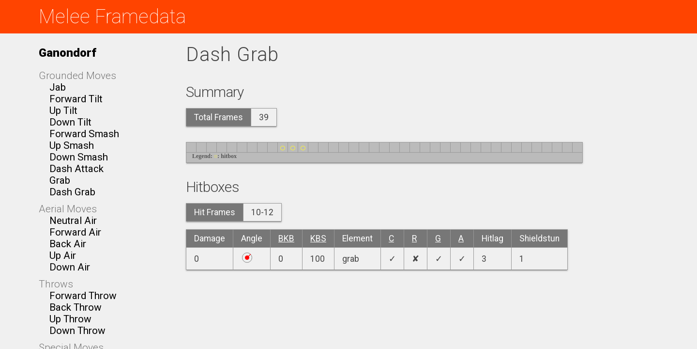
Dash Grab (72, 192)
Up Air (62, 255)
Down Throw (77, 330)
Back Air (67, 244)
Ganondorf (67, 53)
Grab (59, 180)
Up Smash (71, 145)
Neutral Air (73, 220)
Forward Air (75, 232)
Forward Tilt (76, 99)
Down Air (69, 267)
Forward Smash (84, 134)
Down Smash (78, 157)
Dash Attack (76, 168)
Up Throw (70, 319)
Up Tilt (63, 110)
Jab (57, 87)
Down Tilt (70, 122)
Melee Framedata (112, 16)
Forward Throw (83, 295)
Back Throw (75, 307)
